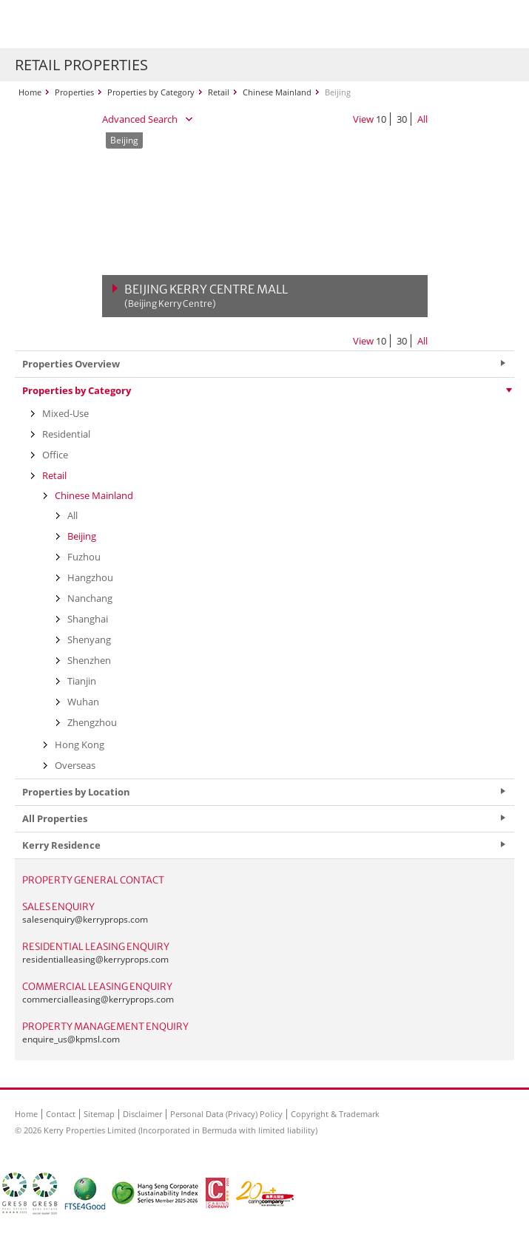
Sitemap (99, 1113)
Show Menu (499, 24)
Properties (74, 92)
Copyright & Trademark (335, 1113)
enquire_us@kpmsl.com (71, 1039)
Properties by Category (151, 92)
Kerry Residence (61, 845)
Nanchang (89, 598)
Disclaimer (142, 1113)
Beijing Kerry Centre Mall (206, 295)
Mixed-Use (65, 413)
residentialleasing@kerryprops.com (95, 959)
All (422, 119)
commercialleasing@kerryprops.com (98, 999)
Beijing (81, 536)
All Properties (54, 818)
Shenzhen (89, 660)
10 (381, 119)
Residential (66, 434)
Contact (60, 1113)
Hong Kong (79, 744)
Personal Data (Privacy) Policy (226, 1113)
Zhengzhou (92, 722)
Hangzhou (90, 577)
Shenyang (89, 639)
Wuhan (83, 701)
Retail (218, 92)
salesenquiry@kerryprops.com (85, 919)
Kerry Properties (105, 24)
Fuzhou (84, 556)
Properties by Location (76, 791)
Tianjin (81, 681)
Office (55, 454)
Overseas (75, 765)
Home (29, 92)
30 (402, 119)
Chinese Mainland (277, 92)
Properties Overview (71, 363)
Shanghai (87, 618)
